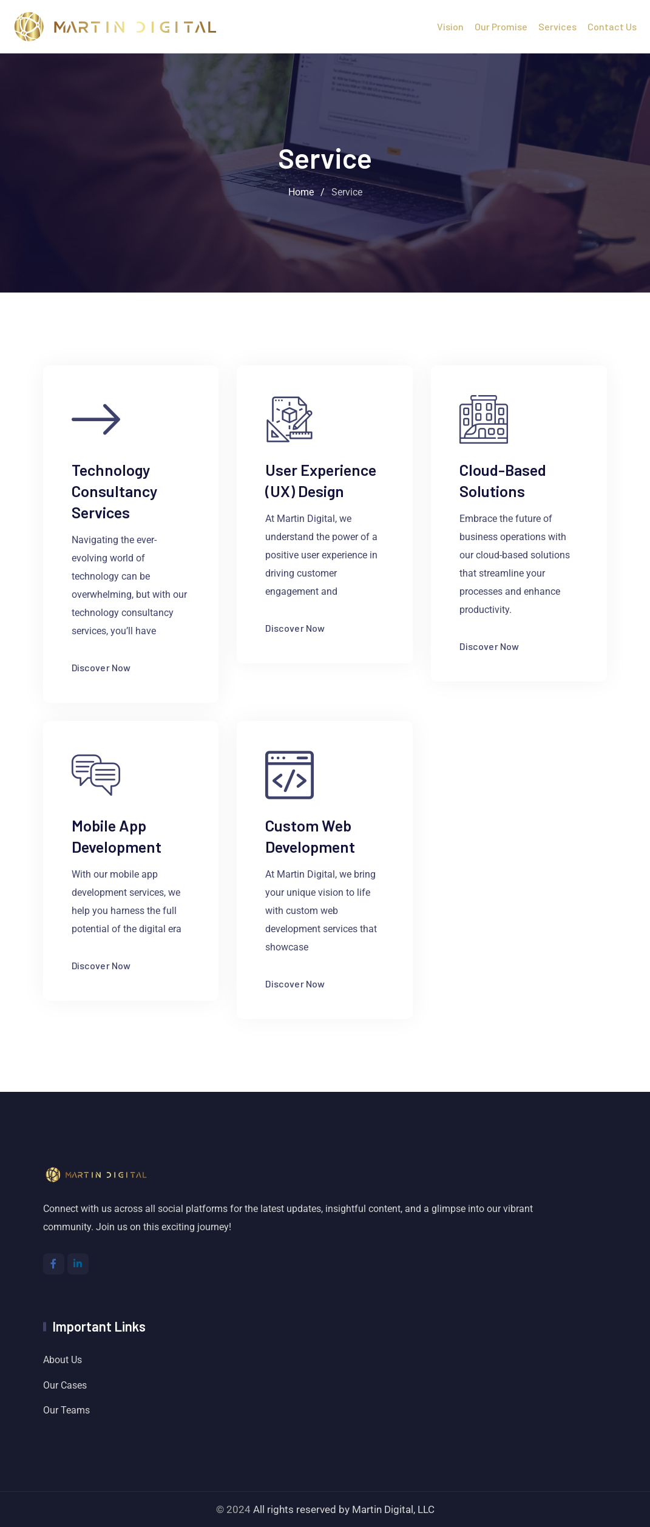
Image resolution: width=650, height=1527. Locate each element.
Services (557, 26)
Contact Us (612, 26)
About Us (62, 1360)
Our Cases (65, 1385)
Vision (450, 26)
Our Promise (501, 26)
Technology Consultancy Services (115, 490)
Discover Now (111, 667)
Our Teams (66, 1410)
